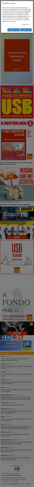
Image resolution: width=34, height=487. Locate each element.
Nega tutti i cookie (14, 30)
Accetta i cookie (26, 30)
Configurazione (25, 24)
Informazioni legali (11, 21)
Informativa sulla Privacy (8, 19)
